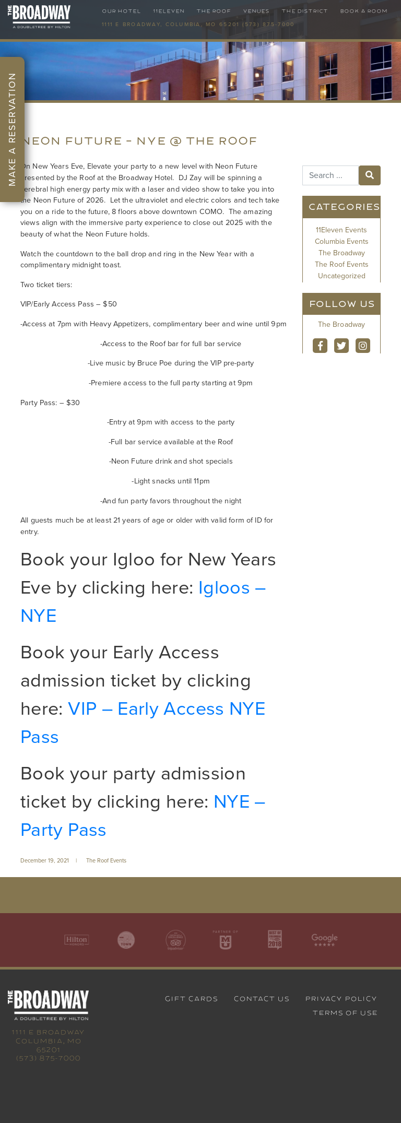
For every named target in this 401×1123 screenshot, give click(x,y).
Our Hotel (121, 11)
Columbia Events (342, 241)
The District (304, 11)
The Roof (213, 11)
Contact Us (261, 999)
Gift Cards (191, 999)
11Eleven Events (341, 230)
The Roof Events (106, 860)
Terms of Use (345, 1013)
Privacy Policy (341, 999)
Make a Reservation (12, 129)
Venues (256, 11)
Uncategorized (341, 275)
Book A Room (363, 11)
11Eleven (168, 11)
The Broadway (342, 253)
